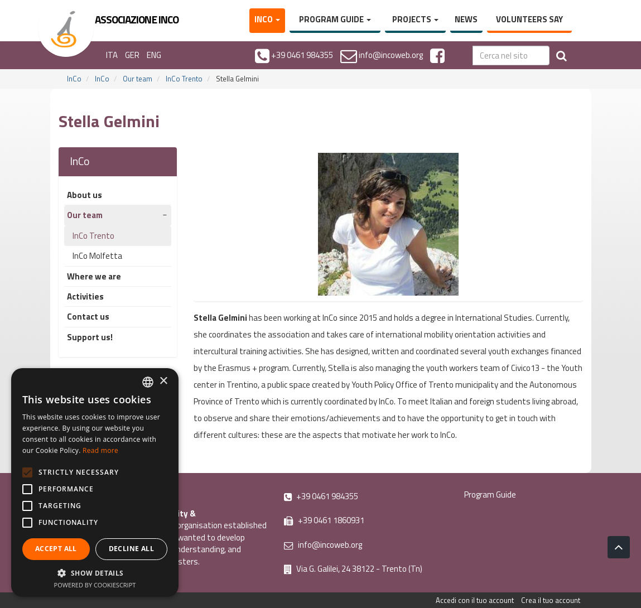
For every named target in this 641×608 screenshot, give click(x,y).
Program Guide (335, 19)
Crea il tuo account (550, 600)
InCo (267, 19)
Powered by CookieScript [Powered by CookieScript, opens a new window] (95, 585)
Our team (137, 78)
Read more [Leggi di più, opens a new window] (100, 450)
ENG (154, 55)
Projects (415, 19)
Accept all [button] (56, 548)
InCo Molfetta (97, 255)
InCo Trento (184, 78)
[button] (94, 572)
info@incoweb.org (323, 544)
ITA (112, 55)
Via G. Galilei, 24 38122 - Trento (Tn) (353, 568)
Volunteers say (529, 19)
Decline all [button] (131, 548)
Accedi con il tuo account (475, 600)
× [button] (163, 381)
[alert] (95, 482)
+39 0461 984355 (321, 496)
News (466, 19)
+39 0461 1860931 (324, 520)
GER (132, 55)
